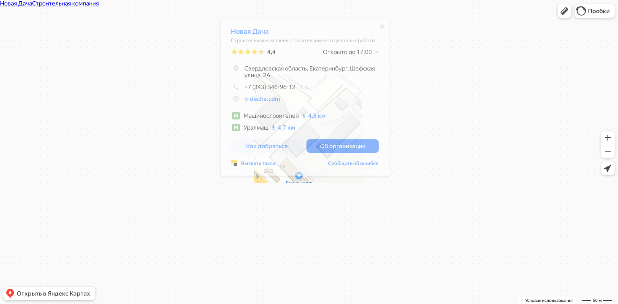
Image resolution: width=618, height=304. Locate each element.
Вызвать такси (258, 165)
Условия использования (548, 300)
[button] (564, 11)
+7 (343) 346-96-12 (263, 89)
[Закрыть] (382, 28)
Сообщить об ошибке (353, 165)
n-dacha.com (262, 101)
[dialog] (305, 99)
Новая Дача (250, 34)
